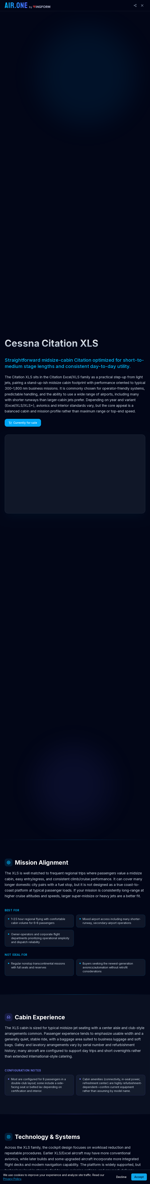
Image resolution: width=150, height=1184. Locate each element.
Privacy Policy (12, 1178)
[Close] (142, 5)
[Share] (135, 5)
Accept (139, 1177)
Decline (121, 1177)
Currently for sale (23, 422)
